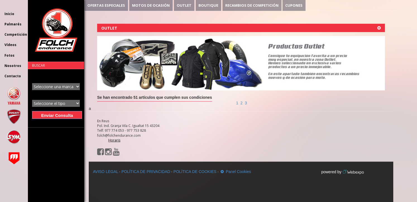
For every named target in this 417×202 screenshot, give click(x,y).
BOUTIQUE (208, 5)
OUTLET (184, 5)
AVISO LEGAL (105, 171)
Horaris (114, 140)
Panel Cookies (235, 171)
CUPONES (294, 5)
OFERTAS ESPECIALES (106, 5)
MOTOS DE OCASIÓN (151, 5)
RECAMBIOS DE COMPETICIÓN (252, 5)
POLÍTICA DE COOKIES (194, 171)
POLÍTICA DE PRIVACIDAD (145, 171)
